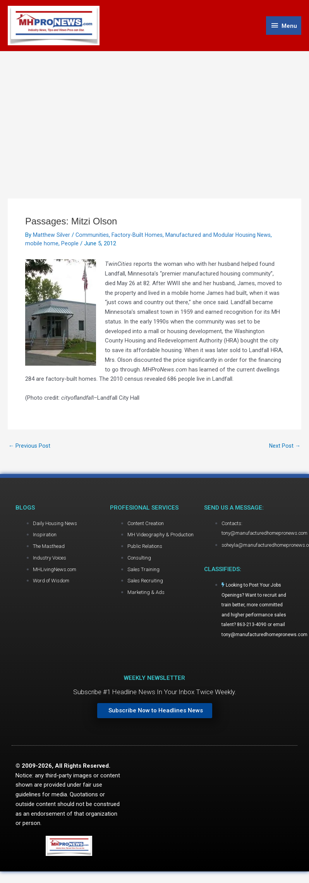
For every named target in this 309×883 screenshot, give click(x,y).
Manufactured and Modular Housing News (221, 236)
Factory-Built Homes (138, 236)
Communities (93, 236)
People (70, 244)
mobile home (41, 244)
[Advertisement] (154, 111)
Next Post (284, 447)
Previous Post (30, 447)
